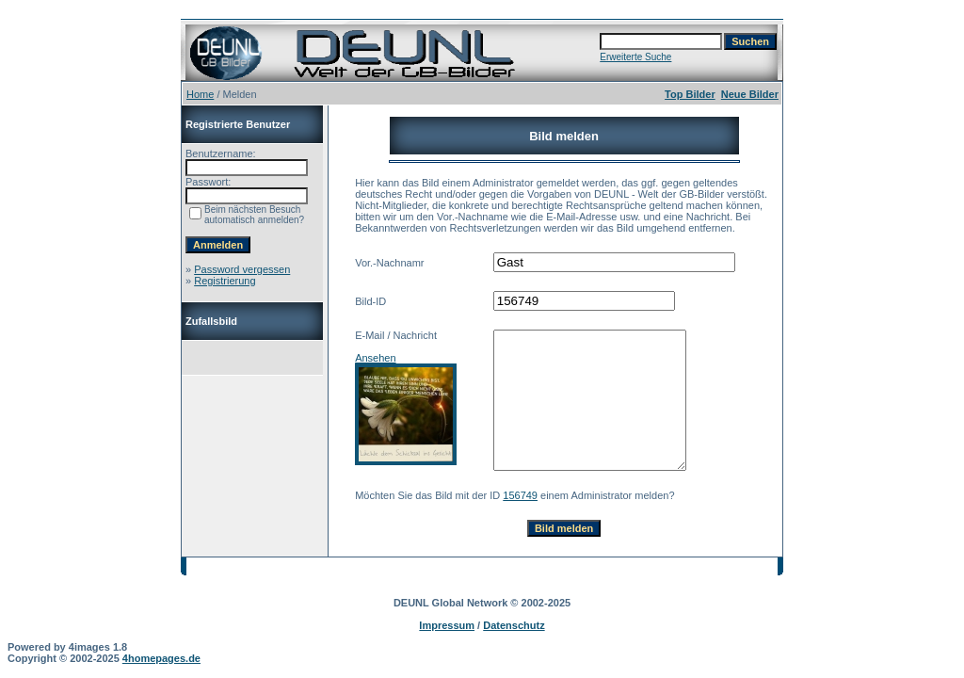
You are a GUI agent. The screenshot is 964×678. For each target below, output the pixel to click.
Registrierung (224, 280)
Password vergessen (242, 269)
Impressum (446, 625)
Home (200, 94)
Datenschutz (513, 625)
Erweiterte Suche (635, 57)
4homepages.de (161, 658)
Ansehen (375, 357)
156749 (520, 495)
